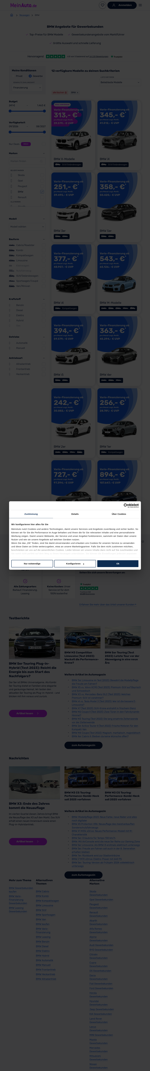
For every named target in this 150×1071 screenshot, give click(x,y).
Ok (117, 563)
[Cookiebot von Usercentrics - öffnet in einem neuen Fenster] (126, 505)
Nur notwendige (32, 563)
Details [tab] (75, 514)
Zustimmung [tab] (31, 514)
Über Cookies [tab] (119, 514)
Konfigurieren (75, 563)
